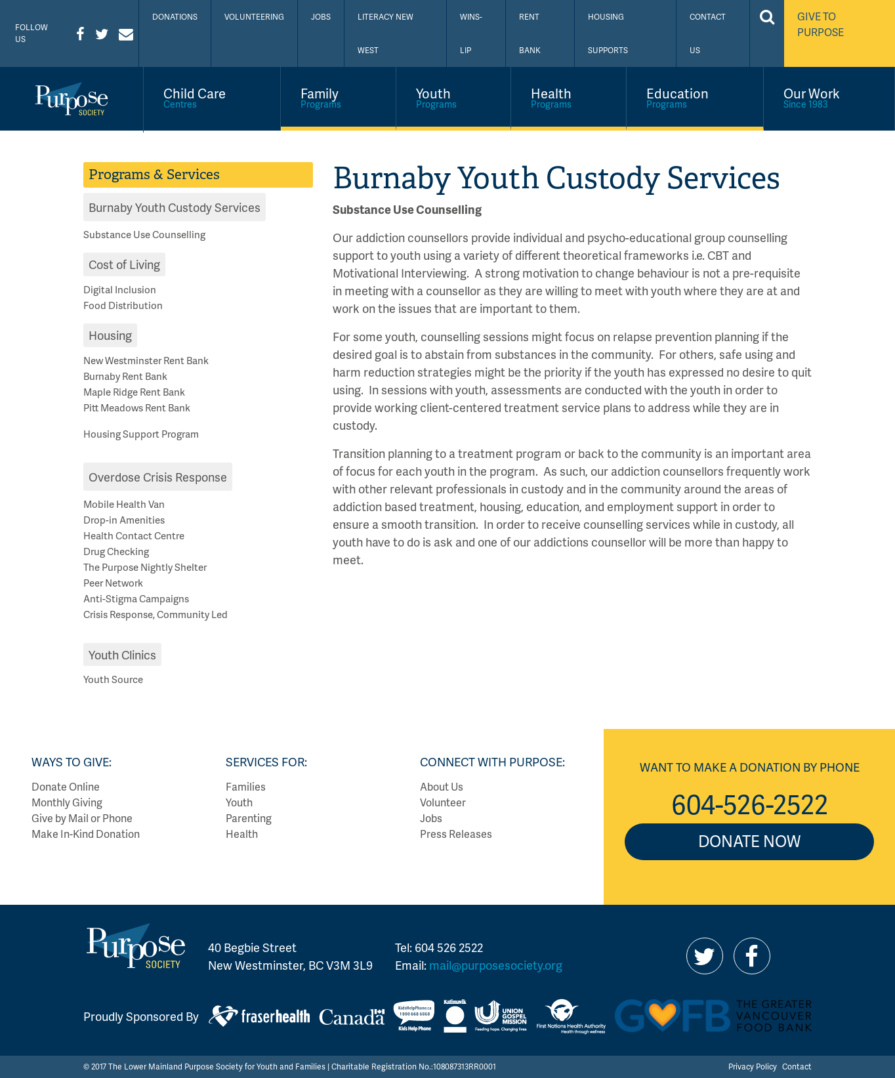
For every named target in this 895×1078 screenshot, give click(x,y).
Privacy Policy (752, 1066)
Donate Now (749, 841)
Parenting (249, 817)
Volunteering (254, 16)
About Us (441, 786)
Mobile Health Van (124, 504)
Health (568, 97)
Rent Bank (530, 33)
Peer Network (113, 582)
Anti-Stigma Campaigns (136, 598)
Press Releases (456, 833)
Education (694, 97)
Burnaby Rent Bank (125, 376)
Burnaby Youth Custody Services (174, 207)
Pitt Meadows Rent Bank (136, 407)
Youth (453, 97)
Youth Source (113, 679)
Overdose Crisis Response (158, 476)
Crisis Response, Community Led (155, 614)
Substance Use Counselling (144, 234)
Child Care (211, 97)
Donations (175, 16)
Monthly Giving (66, 802)
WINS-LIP (471, 33)
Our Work (829, 97)
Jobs (321, 16)
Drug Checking (116, 551)
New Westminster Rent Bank (146, 360)
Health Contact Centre (133, 535)
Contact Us (708, 33)
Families (246, 786)
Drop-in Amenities (124, 519)
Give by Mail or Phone (82, 817)
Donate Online (65, 786)
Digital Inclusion (119, 289)
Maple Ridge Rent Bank (134, 391)
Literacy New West (385, 33)
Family (338, 97)
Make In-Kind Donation (85, 833)
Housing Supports (608, 33)
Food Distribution (123, 305)
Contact (797, 1066)
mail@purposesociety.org (495, 965)
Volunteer (443, 802)
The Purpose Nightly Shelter (145, 567)
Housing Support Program (141, 433)
